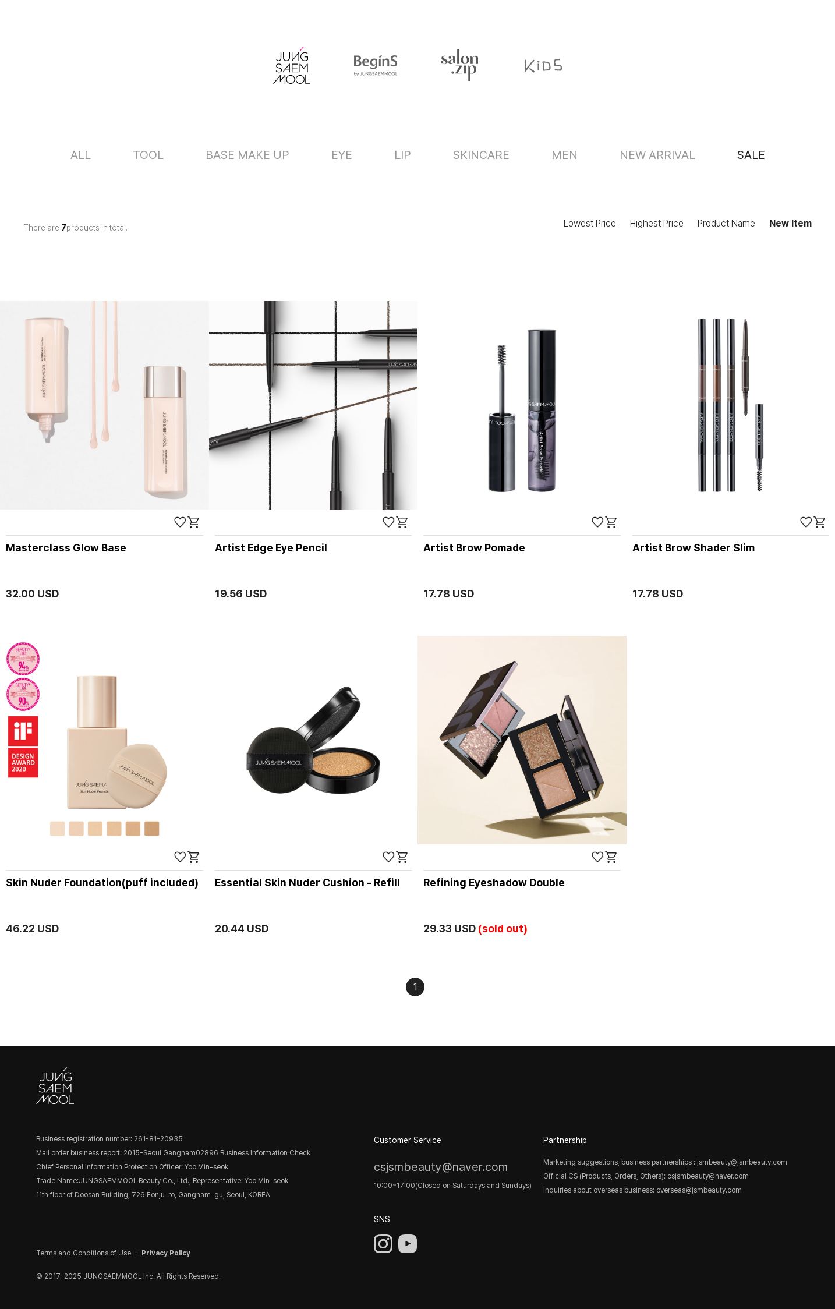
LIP (402, 155)
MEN (564, 155)
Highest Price (657, 223)
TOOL (148, 155)
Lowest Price (590, 223)
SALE (751, 155)
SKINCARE (481, 155)
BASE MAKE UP (247, 155)
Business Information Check (265, 1153)
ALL (80, 155)
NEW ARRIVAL (657, 155)
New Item (790, 223)
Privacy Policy (165, 1253)
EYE (341, 155)
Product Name (726, 223)
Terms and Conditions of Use (83, 1253)
